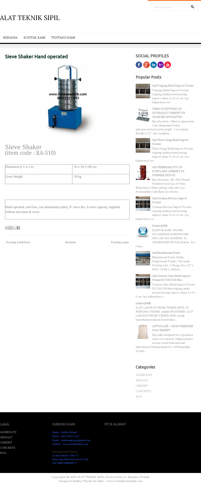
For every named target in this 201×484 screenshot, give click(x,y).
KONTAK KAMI (34, 37)
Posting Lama (120, 242)
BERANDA (10, 37)
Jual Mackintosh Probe (166, 253)
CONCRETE (143, 391)
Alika (100, 481)
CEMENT (142, 386)
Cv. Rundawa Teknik (136, 477)
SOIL (139, 396)
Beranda (70, 242)
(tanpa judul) (159, 225)
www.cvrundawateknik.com (124, 481)
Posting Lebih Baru (18, 242)
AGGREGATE (144, 375)
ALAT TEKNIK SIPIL (30, 18)
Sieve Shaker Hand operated (36, 56)
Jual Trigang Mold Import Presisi (173, 85)
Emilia (77, 481)
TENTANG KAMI (63, 37)
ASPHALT (142, 380)
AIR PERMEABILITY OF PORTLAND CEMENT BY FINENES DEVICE (168, 171)
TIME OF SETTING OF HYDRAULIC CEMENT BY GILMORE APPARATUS (168, 113)
